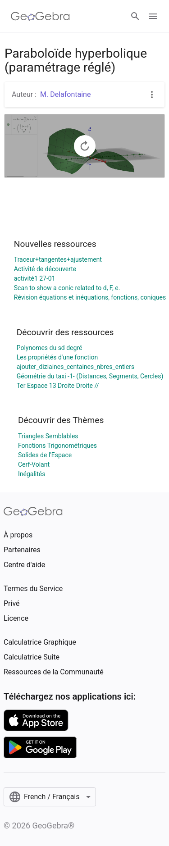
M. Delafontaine (65, 94)
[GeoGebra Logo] (40, 16)
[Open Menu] (152, 16)
